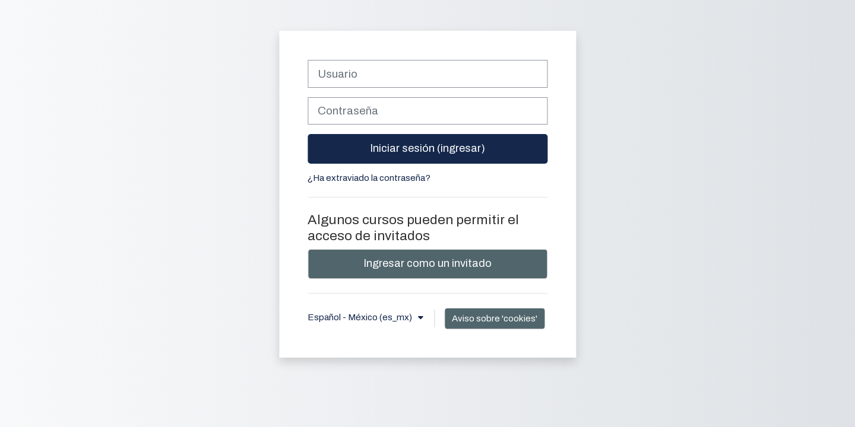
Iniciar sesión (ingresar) (427, 148)
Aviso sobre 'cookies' (494, 318)
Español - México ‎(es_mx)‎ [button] (361, 317)
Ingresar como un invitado (427, 263)
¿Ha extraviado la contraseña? (369, 178)
